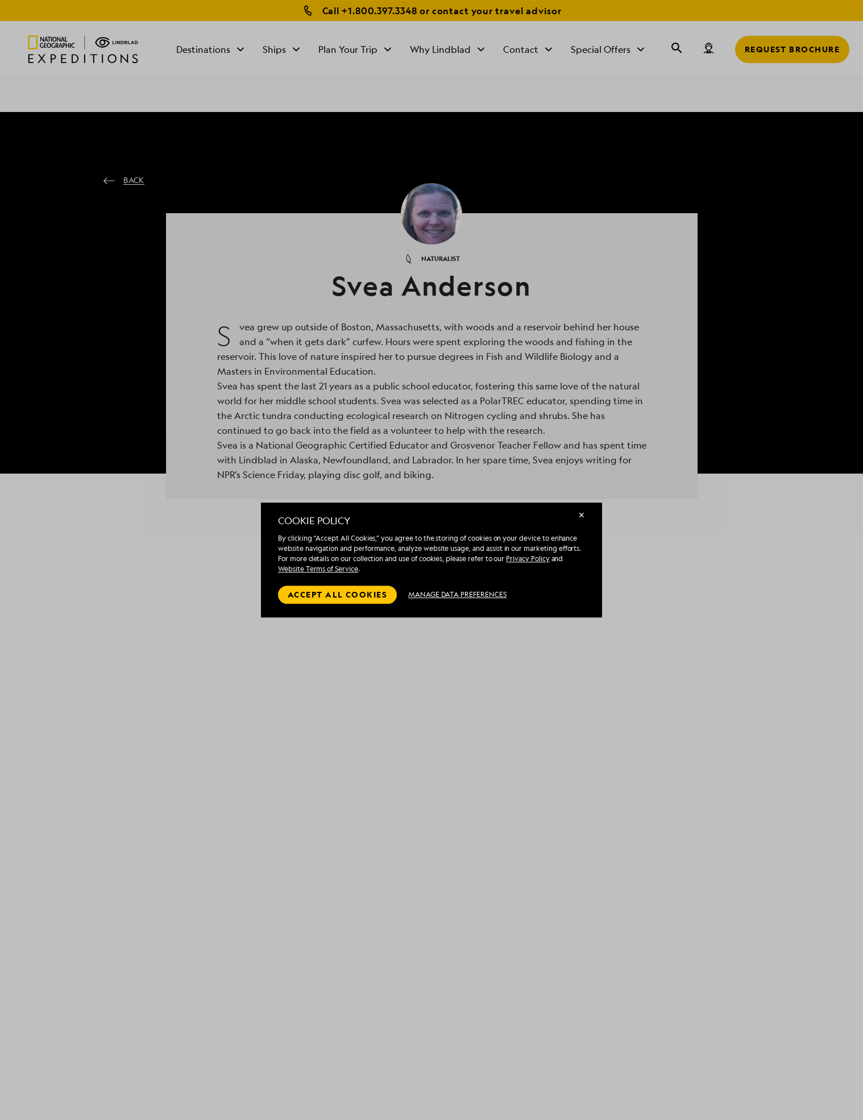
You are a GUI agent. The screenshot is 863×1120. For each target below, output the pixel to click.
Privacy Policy (527, 558)
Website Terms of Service (318, 569)
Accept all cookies (337, 594)
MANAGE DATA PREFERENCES (457, 594)
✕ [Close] (581, 514)
